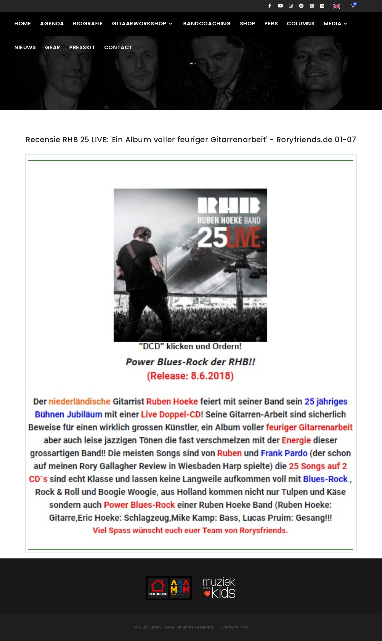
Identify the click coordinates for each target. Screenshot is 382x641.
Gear (52, 47)
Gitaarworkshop (142, 23)
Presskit (82, 47)
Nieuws (25, 47)
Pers (271, 23)
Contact (118, 47)
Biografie (88, 23)
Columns (301, 23)
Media (336, 23)
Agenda (52, 23)
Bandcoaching (207, 23)
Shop (247, 23)
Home (22, 23)
